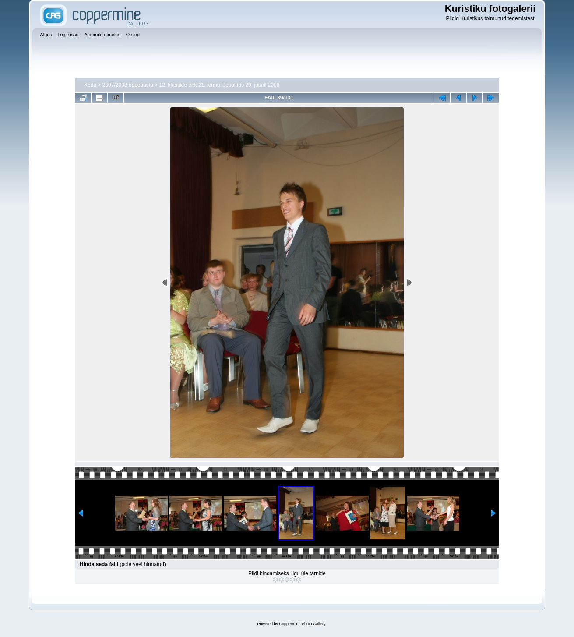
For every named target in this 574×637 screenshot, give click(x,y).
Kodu (90, 85)
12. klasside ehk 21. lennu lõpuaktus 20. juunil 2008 (219, 85)
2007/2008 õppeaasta (127, 85)
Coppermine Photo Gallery (302, 624)
